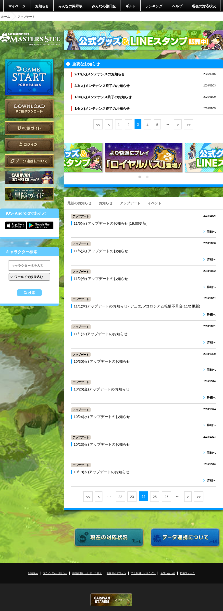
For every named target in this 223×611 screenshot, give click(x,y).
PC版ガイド (29, 128)
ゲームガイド (29, 194)
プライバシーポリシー (55, 573)
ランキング (153, 5)
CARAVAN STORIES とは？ (29, 177)
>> (189, 124)
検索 (31, 292)
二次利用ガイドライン (143, 573)
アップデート (130, 202)
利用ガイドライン (116, 573)
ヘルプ (177, 5)
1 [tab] (139, 177)
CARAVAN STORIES (111, 599)
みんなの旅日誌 (104, 5)
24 (143, 496)
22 (120, 496)
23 (132, 496)
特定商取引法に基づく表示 (87, 573)
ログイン (29, 144)
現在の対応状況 (204, 5)
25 (155, 496)
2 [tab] (147, 177)
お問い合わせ (168, 573)
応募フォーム (187, 573)
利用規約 (33, 573)
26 (166, 496)
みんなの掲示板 (70, 5)
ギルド (130, 5)
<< (98, 124)
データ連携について (29, 161)
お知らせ (42, 5)
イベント (154, 202)
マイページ (16, 5)
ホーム (5, 16)
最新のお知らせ (79, 202)
